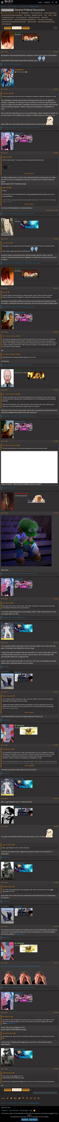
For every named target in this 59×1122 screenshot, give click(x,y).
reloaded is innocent (7, 19)
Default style (5, 1107)
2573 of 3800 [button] (17, 28)
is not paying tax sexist (8, 17)
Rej (16, 219)
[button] (2, 2)
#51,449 (56, 513)
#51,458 (56, 963)
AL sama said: (6, 243)
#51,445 (56, 288)
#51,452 (56, 692)
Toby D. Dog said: (7, 696)
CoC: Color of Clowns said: (10, 336)
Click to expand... (30, 173)
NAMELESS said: (7, 886)
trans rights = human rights (45, 19)
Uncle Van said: (6, 93)
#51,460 (56, 1069)
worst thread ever (6, 24)
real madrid (45, 17)
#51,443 (56, 153)
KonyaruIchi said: (7, 749)
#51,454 (56, 798)
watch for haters (31, 21)
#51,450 (56, 599)
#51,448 (56, 441)
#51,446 (56, 332)
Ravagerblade (20, 863)
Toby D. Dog (19, 623)
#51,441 (56, 52)
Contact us (4, 1110)
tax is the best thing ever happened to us (25, 19)
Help (31, 1110)
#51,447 (56, 390)
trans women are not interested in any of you (14, 21)
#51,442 (56, 89)
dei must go (27, 15)
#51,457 (56, 926)
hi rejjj (54, 15)
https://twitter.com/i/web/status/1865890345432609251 (20, 966)
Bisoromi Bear (20, 312)
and (14, 617)
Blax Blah (18, 672)
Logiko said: (5, 157)
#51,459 (56, 1012)
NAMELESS (19, 133)
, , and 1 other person (21, 127)
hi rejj (49, 15)
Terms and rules (13, 1110)
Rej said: (4, 292)
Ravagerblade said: (8, 1033)
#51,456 (56, 882)
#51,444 (56, 239)
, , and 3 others (19, 307)
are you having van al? (50, 13)
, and (17, 365)
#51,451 (56, 642)
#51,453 (56, 745)
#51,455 (56, 826)
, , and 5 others (12, 64)
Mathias (17, 807)
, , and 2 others (21, 263)
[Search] (56, 2)
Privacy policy (24, 1110)
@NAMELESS (20, 934)
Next (26, 28)
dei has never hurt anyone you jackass (12, 15)
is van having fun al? (21, 17)
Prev (7, 28)
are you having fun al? (37, 13)
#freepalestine (25, 13)
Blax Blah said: (6, 1016)
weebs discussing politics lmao (46, 21)
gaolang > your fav (37, 15)
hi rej (45, 15)
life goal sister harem (34, 17)
